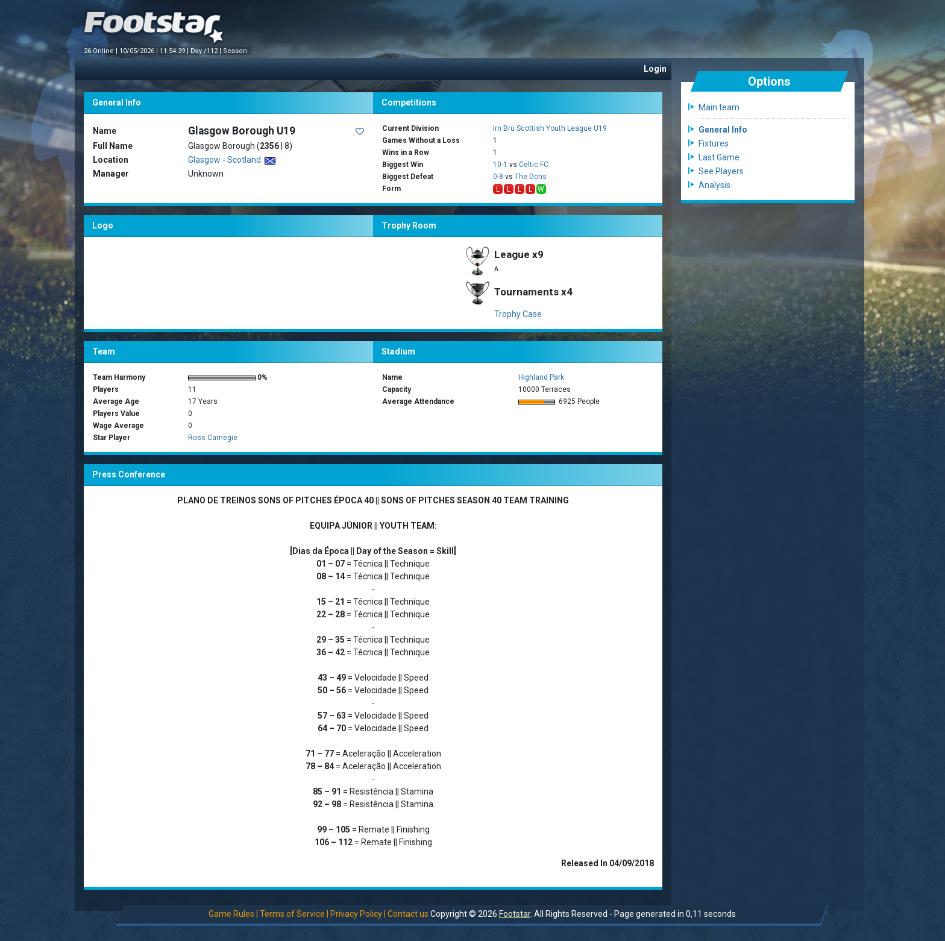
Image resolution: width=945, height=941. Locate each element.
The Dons (531, 176)
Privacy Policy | (358, 914)
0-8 (498, 176)
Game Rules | (233, 914)
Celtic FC (533, 164)
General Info (723, 129)
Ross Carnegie (212, 437)
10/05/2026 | (139, 51)
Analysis (714, 185)
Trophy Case (518, 314)
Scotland (251, 160)
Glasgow (204, 160)
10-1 (500, 164)
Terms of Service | (294, 914)
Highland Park (541, 377)
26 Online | (101, 51)
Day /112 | (206, 51)
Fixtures (714, 143)
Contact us (408, 914)
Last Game (719, 157)
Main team (719, 107)
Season (236, 51)
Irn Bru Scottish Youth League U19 (550, 128)
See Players (721, 171)
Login (655, 69)
